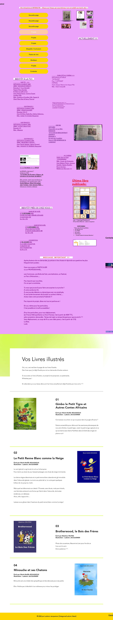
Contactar (33, 71)
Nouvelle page (34, 15)
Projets (33, 32)
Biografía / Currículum (33, 49)
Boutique (34, 60)
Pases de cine (33, 54)
